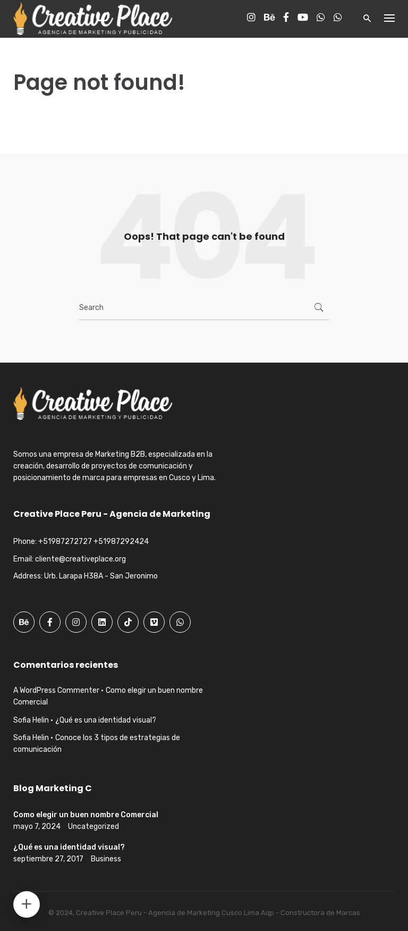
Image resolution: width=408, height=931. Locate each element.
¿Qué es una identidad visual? (105, 720)
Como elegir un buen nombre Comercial (85, 814)
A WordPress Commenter (56, 690)
